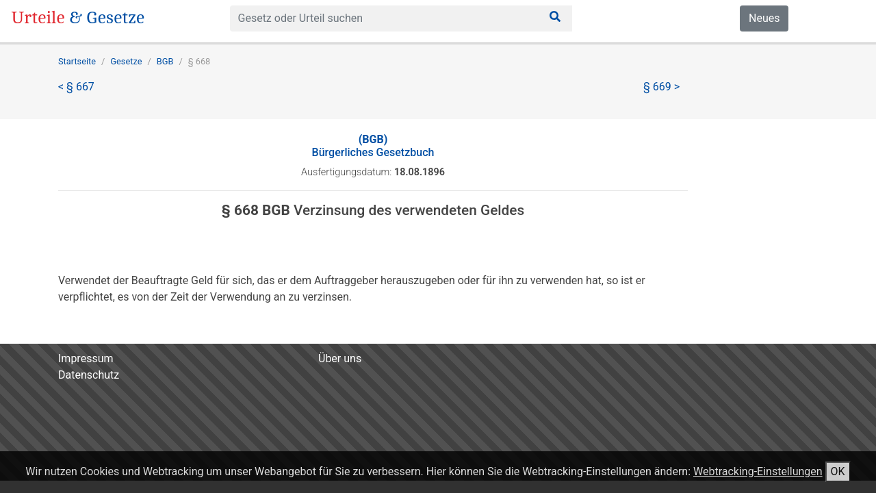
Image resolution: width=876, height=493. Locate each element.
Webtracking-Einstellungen (758, 471)
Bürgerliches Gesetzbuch (373, 146)
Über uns (339, 358)
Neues (764, 18)
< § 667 (76, 86)
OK (838, 471)
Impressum (86, 358)
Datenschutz (88, 374)
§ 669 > (661, 86)
